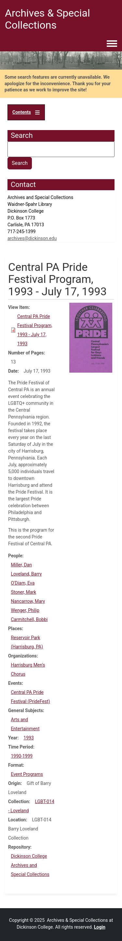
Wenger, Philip (25, 610)
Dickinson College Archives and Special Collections (30, 865)
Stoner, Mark (23, 592)
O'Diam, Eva (22, 583)
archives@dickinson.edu (32, 238)
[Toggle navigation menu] (112, 44)
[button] (91, 337)
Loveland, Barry (26, 574)
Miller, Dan (21, 564)
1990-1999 (22, 756)
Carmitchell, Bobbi (29, 619)
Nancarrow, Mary (28, 601)
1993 (28, 737)
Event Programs (27, 774)
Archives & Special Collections (47, 19)
